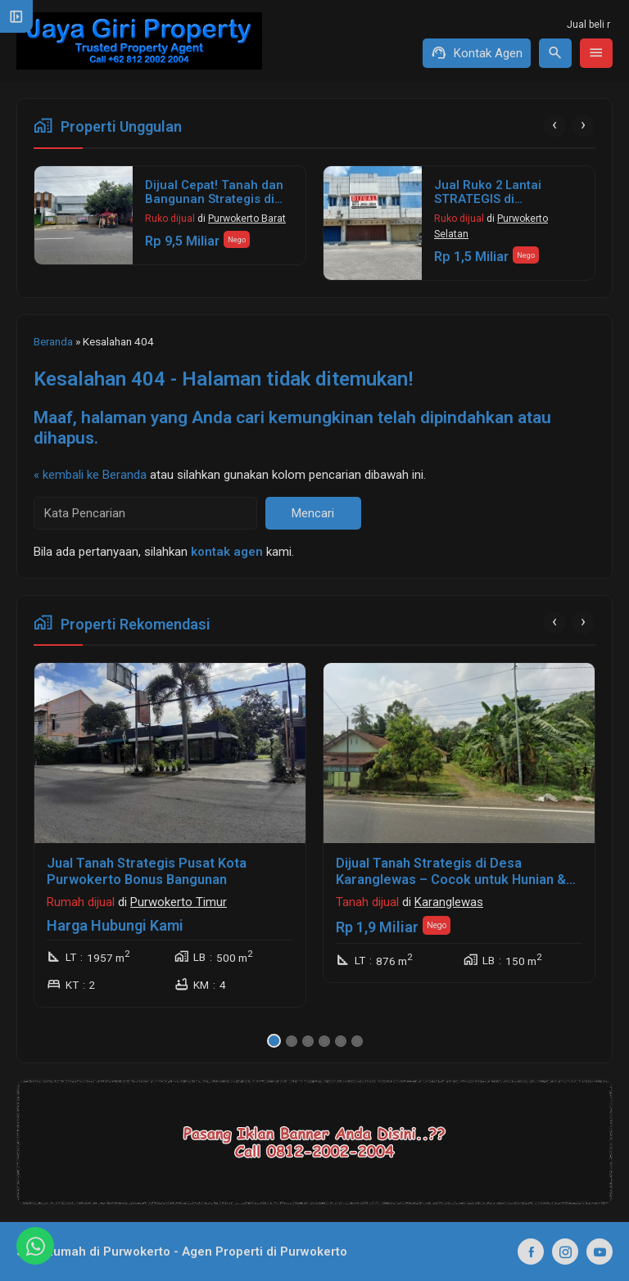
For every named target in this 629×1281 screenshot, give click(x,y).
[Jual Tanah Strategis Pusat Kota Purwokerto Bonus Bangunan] (169, 753)
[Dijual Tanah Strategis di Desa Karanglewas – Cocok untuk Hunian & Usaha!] (459, 753)
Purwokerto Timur (178, 902)
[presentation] (554, 126)
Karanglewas (448, 902)
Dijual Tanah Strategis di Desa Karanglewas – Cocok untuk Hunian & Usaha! (451, 879)
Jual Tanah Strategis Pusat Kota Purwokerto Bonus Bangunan (147, 871)
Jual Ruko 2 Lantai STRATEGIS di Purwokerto (487, 200)
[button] (274, 1040)
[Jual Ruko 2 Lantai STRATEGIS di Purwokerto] (373, 223)
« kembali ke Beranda (90, 474)
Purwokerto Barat (247, 218)
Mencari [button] (313, 513)
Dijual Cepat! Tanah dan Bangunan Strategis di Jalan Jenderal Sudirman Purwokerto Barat (218, 207)
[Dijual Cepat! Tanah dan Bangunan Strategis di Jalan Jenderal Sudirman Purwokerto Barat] (83, 215)
